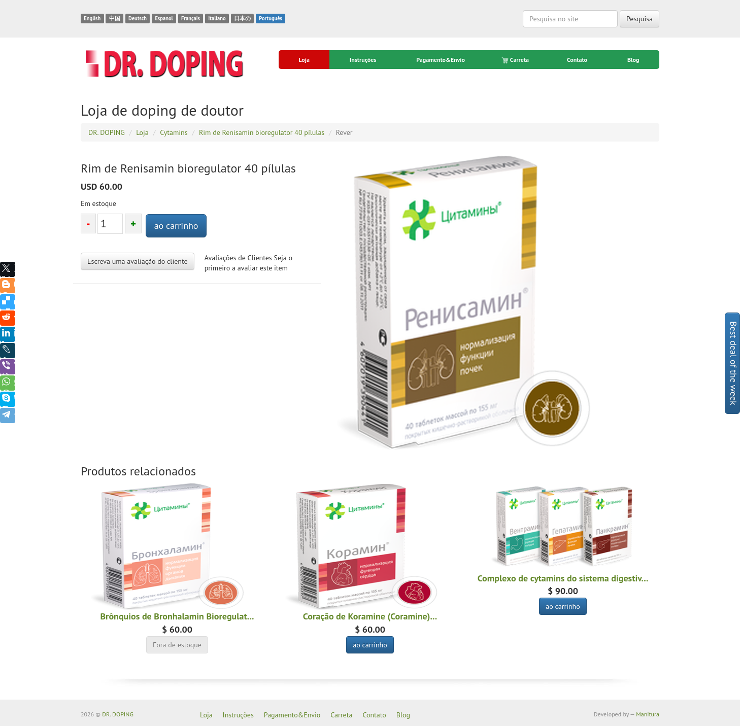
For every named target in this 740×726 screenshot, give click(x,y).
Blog (633, 59)
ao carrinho (176, 225)
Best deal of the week (733, 363)
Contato (577, 59)
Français (190, 18)
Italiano (216, 18)
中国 (114, 18)
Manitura (647, 714)
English (92, 18)
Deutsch (137, 18)
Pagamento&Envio (440, 59)
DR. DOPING (117, 714)
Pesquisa (639, 18)
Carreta (515, 60)
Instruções (363, 59)
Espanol (164, 18)
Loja (303, 59)
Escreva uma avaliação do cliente (137, 261)
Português (270, 18)
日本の (242, 18)
